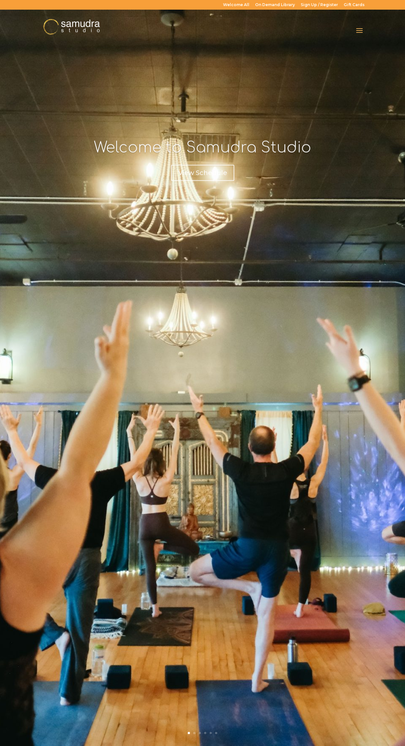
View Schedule (202, 179)
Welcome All (236, 5)
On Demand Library (275, 5)
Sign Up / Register (319, 5)
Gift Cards (354, 5)
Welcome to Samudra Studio (202, 153)
